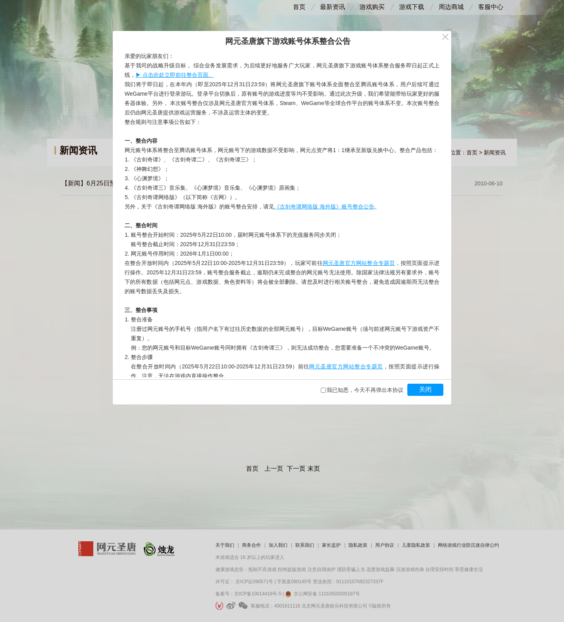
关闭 (425, 389)
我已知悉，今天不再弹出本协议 (365, 390)
